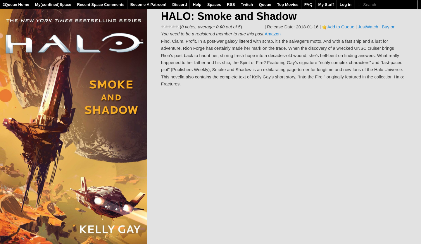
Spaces (214, 4)
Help (197, 4)
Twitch (247, 4)
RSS (231, 4)
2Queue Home (16, 4)
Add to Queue (340, 26)
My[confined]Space (53, 4)
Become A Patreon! (148, 4)
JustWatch (368, 26)
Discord (179, 4)
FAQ (308, 4)
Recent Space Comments (101, 4)
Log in (346, 4)
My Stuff (326, 4)
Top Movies (288, 4)
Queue (265, 4)
